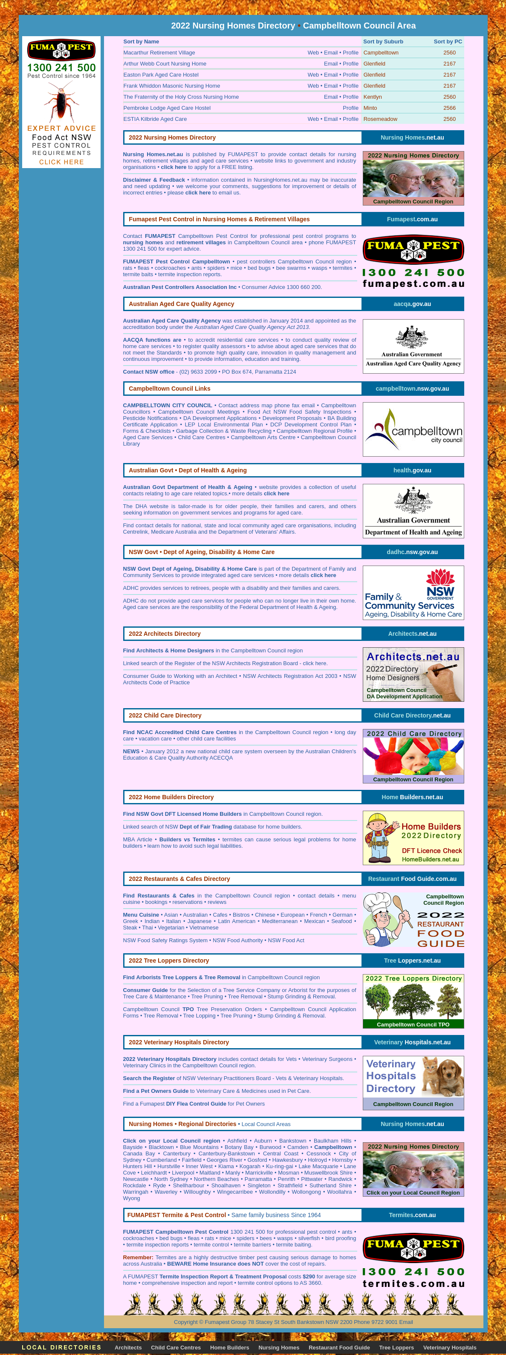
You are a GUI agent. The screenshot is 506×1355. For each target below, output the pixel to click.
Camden (297, 1147)
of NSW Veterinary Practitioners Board (197, 1078)
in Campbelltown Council (253, 814)
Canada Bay (139, 1153)
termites (343, 268)
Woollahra (339, 1192)
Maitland (210, 1172)
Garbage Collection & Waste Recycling (224, 431)
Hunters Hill (137, 1166)
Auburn (263, 1141)
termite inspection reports (189, 274)
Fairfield (192, 1160)
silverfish (309, 1238)
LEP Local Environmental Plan (224, 424)
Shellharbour (189, 1185)
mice (236, 268)
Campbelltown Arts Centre (263, 437)
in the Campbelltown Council (211, 650)
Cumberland (162, 1160)
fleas (143, 268)
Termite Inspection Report (193, 1276)
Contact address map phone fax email (266, 405)
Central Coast (280, 1153)
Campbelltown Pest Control (213, 236)
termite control (211, 1244)
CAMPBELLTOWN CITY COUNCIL (167, 405)
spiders (216, 268)
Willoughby (197, 1192)
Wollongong (306, 1192)
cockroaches (170, 268)
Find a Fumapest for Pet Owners (194, 1104)
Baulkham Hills (333, 1141)
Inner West (199, 1166)
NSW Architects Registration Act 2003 (290, 676)
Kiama (226, 1166)
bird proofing (340, 1238)
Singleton (259, 1185)
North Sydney (171, 1179)
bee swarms (291, 268)
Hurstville (168, 1166)
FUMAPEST (143, 1276)
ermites (167, 1257)
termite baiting (293, 1244)
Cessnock (318, 1153)
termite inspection (148, 1244)
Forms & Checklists (147, 431)
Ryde (159, 1185)
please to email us (203, 192)
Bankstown (292, 1141)
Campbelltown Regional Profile (315, 431)
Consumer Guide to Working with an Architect (180, 676)
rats (128, 268)
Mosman (288, 1172)
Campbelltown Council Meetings (199, 412)
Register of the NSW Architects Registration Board (236, 663)
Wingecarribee (235, 1192)
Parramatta (258, 1179)
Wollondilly (272, 1192)
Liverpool (183, 1172)
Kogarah (250, 1166)
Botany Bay (239, 1147)
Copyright (186, 1322)
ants (196, 268)
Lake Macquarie (318, 1166)
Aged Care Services (148, 437)
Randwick (340, 1179)
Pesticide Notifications (150, 418)
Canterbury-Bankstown (227, 1153)
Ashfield (237, 1141)
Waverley (166, 1192)
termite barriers (252, 1244)
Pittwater (312, 1179)
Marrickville (259, 1172)
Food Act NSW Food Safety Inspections (300, 412)
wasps (319, 268)
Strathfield (290, 1185)
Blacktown (161, 1147)
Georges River (225, 1160)
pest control (322, 1232)
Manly (233, 1172)
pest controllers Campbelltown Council (285, 261)
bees (266, 1238)
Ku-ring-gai (279, 1166)
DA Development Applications (220, 418)
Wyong (131, 1198)
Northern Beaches (216, 1179)
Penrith (286, 1179)
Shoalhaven (226, 1185)
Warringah (135, 1192)
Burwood (270, 1147)
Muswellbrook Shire (328, 1172)
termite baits (138, 274)
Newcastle (136, 1179)
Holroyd (317, 1160)
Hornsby (342, 1160)
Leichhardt (154, 1172)
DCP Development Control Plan (311, 424)
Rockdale (134, 1185)
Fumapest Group (225, 1322)
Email (406, 1322)
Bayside (133, 1147)
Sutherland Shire (330, 1185)
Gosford (257, 1160)
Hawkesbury (287, 1160)
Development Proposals (292, 418)
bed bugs (259, 268)
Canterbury (177, 1153)
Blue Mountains (199, 1147)
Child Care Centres (201, 437)
